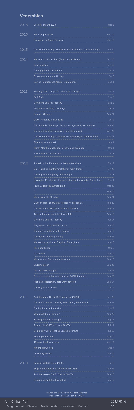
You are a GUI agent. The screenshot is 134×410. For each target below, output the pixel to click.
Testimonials (49, 406)
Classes (32, 406)
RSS (81, 396)
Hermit (73, 396)
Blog (10, 406)
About (20, 406)
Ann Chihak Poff (16, 401)
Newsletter (68, 406)
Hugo (62, 396)
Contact (83, 406)
